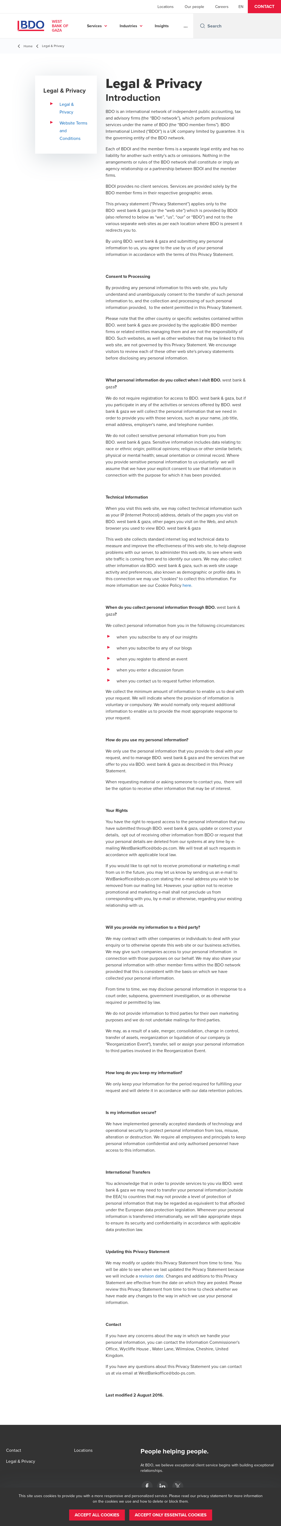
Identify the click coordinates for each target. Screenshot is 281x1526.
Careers (222, 6)
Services (94, 26)
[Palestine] (147, 1486)
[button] (264, 6)
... (186, 25)
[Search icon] (202, 26)
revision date (151, 1276)
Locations (166, 6)
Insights (162, 26)
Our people (194, 6)
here (186, 585)
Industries (128, 26)
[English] (240, 6)
